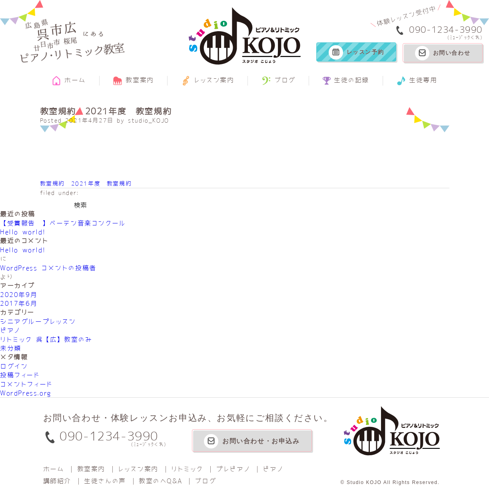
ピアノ (10, 330)
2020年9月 (18, 294)
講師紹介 (57, 481)
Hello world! (22, 232)
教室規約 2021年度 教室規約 (86, 183)
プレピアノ (233, 469)
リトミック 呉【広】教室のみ (46, 339)
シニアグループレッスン (38, 321)
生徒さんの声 (105, 481)
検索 (80, 205)
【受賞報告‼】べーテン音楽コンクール (63, 223)
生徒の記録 (346, 81)
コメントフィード (26, 384)
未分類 (10, 348)
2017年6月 (18, 303)
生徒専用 (416, 81)
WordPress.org (25, 393)
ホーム (69, 81)
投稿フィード (20, 375)
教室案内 (133, 81)
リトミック (187, 469)
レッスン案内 (207, 81)
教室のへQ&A (160, 481)
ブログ (278, 81)
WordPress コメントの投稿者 (48, 268)
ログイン (14, 366)
